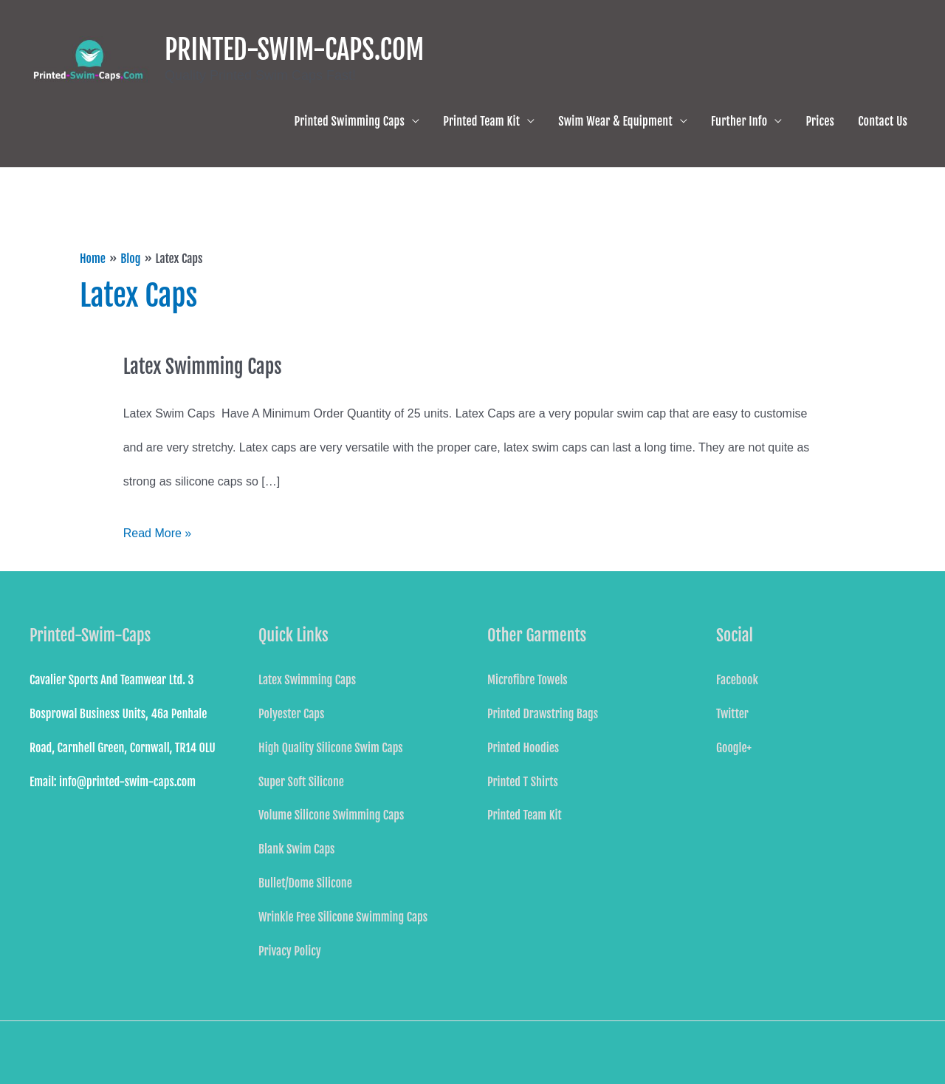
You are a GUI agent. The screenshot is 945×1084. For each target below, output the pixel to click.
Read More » (157, 528)
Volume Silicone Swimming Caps (331, 815)
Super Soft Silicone (301, 781)
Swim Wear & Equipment (615, 121)
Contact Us (882, 121)
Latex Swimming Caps (202, 366)
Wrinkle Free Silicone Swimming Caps (342, 917)
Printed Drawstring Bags (542, 713)
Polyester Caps (291, 713)
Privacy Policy (289, 951)
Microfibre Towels (527, 679)
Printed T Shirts (522, 781)
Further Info (739, 121)
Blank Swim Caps (296, 849)
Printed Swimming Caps (350, 121)
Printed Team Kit (481, 121)
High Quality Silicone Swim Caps (330, 747)
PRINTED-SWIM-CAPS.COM (294, 50)
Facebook (737, 679)
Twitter (732, 713)
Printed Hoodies (523, 747)
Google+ (734, 747)
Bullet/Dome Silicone (305, 883)
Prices (819, 121)
